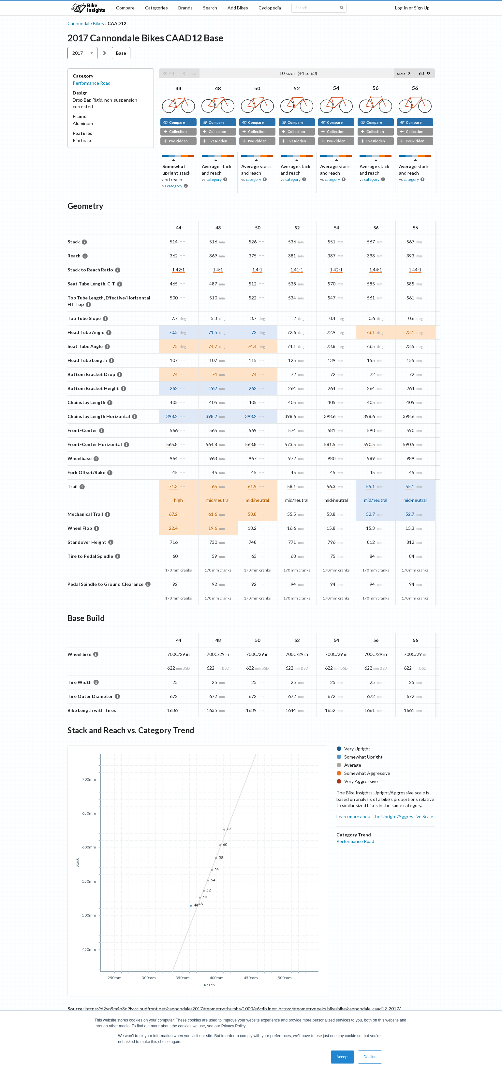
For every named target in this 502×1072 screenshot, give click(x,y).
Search (210, 7)
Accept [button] (342, 1057)
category (174, 185)
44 (178, 88)
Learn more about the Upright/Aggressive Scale (384, 816)
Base (121, 53)
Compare (125, 7)
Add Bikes (238, 7)
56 (375, 88)
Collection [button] (175, 131)
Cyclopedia (269, 7)
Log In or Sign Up (412, 7)
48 (218, 88)
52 (297, 88)
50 (257, 88)
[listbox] (82, 53)
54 (336, 88)
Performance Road (92, 83)
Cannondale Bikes (85, 23)
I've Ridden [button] (175, 141)
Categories (156, 7)
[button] (168, 73)
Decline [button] (369, 1057)
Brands (185, 7)
